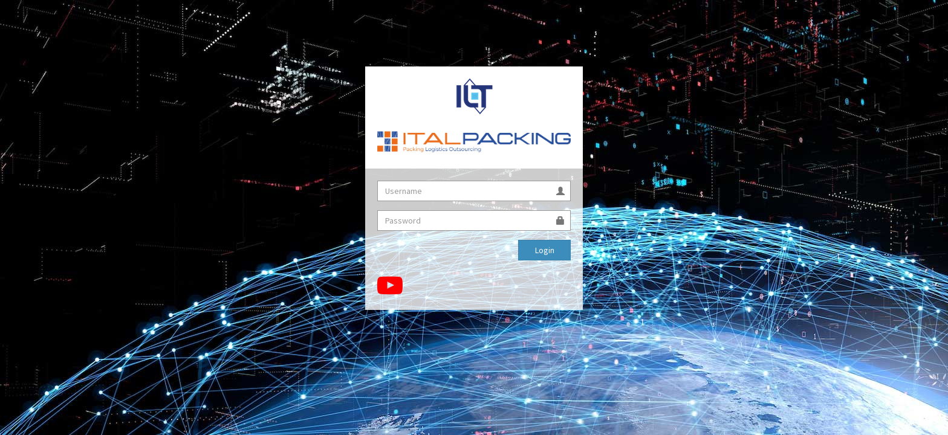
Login (544, 250)
